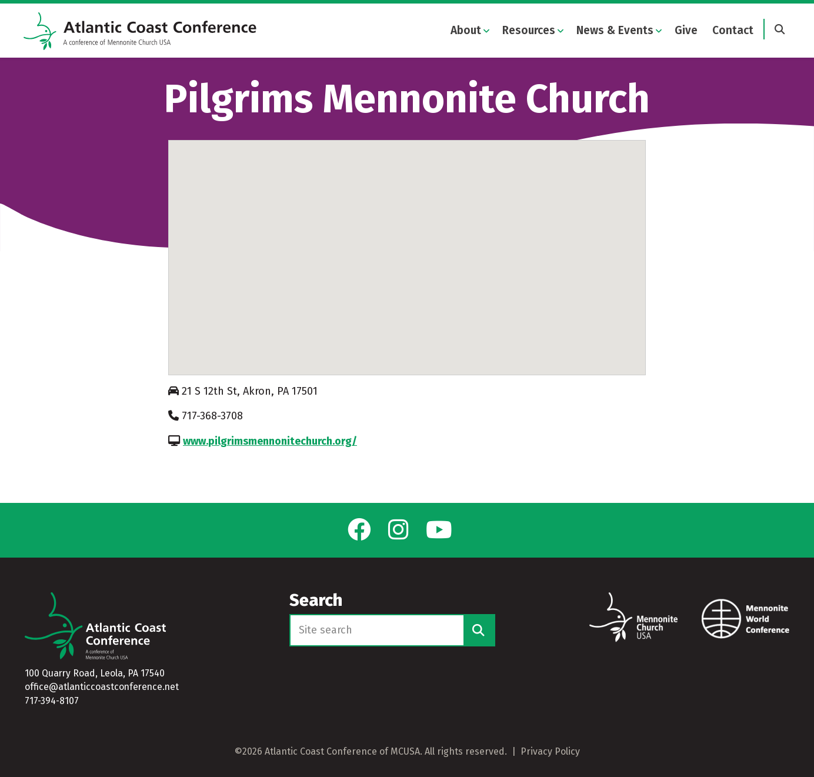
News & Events (614, 30)
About (466, 30)
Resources (528, 30)
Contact (732, 30)
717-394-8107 (52, 700)
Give (686, 30)
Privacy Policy (550, 751)
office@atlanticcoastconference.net (102, 687)
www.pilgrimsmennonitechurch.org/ (270, 447)
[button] (407, 254)
